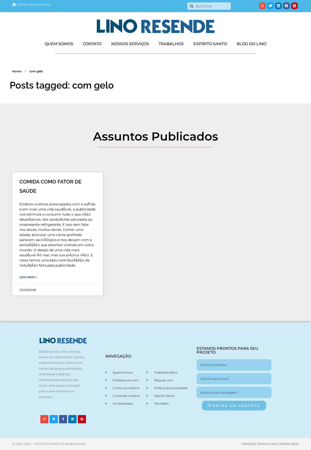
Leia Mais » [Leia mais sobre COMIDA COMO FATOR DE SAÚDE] (28, 277)
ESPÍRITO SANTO (210, 44)
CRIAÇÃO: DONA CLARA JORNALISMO (270, 444)
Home (16, 71)
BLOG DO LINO (251, 44)
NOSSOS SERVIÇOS (130, 44)
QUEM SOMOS (59, 44)
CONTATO (92, 44)
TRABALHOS (171, 44)
